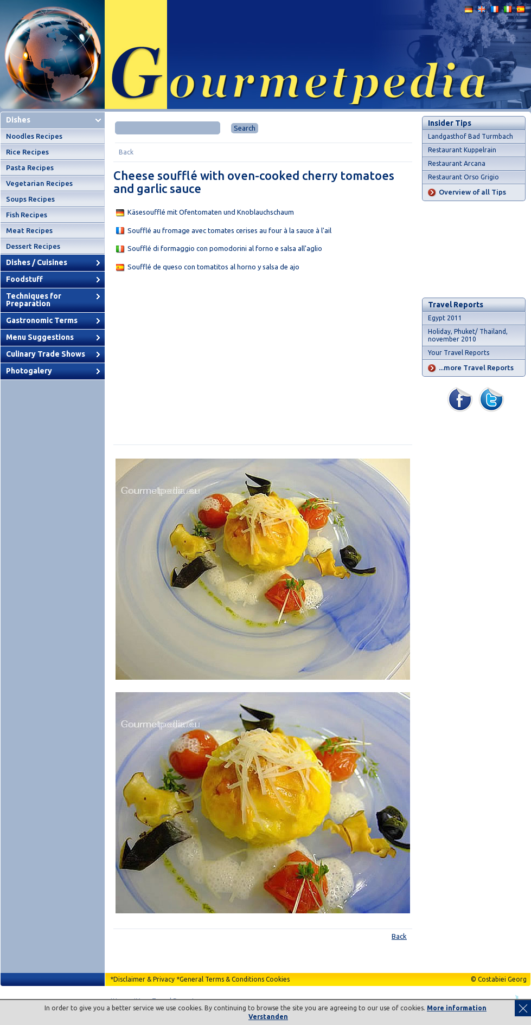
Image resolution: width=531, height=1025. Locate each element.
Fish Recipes (26, 214)
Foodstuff (24, 279)
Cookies (278, 979)
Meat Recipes (29, 230)
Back (126, 152)
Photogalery (29, 370)
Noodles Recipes (34, 136)
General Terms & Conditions (222, 979)
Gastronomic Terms (42, 320)
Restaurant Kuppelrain (462, 149)
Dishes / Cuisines (36, 262)
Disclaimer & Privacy (144, 979)
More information (457, 1007)
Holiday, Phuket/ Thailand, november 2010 (468, 335)
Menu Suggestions (40, 337)
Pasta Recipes (30, 167)
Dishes (18, 119)
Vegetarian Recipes (39, 183)
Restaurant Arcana (456, 163)
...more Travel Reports (476, 367)
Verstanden (268, 1016)
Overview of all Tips (472, 192)
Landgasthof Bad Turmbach (470, 136)
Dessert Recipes (33, 246)
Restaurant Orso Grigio (463, 176)
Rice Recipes (27, 152)
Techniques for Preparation (33, 300)
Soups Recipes (30, 199)
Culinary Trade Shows (45, 354)
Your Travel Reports (458, 352)
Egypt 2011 (445, 317)
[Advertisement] (262, 360)
